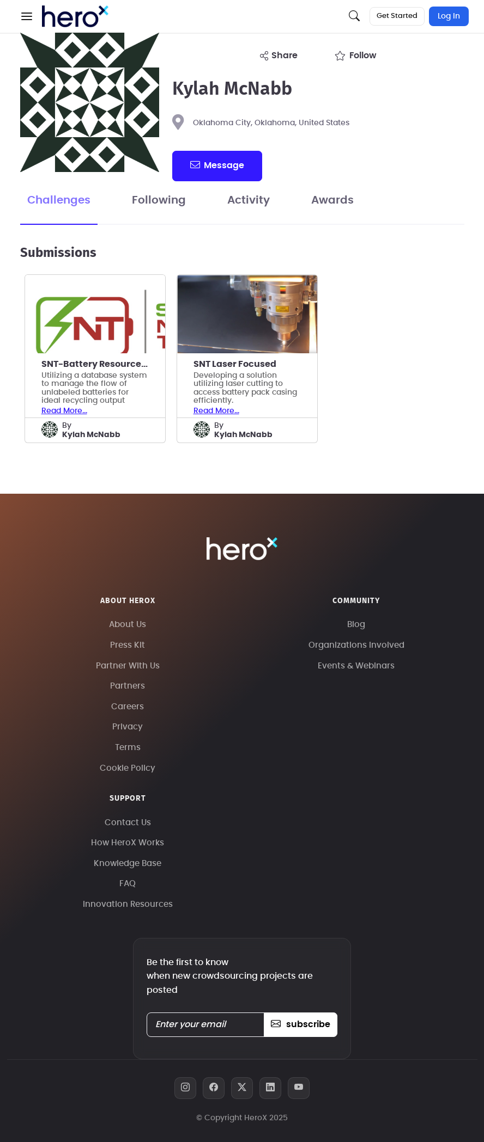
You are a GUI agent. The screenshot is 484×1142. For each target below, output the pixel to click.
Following (159, 200)
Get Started (397, 16)
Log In (449, 16)
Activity (248, 200)
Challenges (58, 200)
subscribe (300, 1024)
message (217, 165)
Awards (332, 200)
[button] (27, 16)
